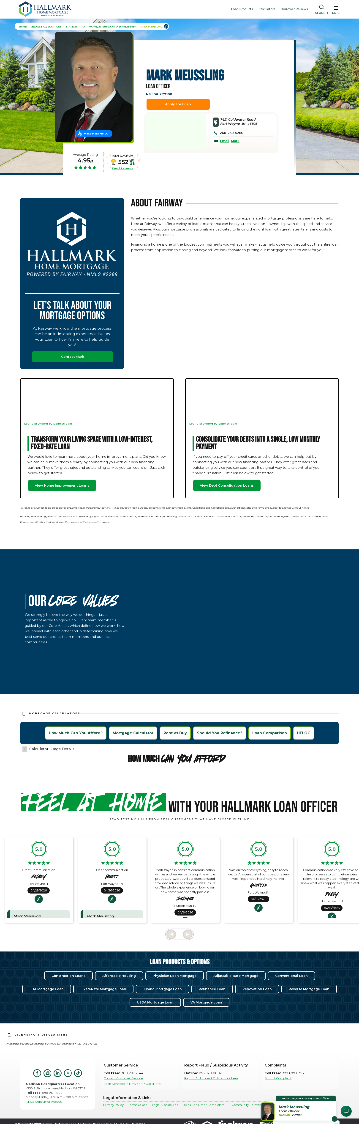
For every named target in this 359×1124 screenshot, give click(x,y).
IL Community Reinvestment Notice (255, 1105)
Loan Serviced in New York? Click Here (132, 1084)
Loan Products (242, 9)
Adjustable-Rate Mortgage (235, 976)
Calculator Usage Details (51, 749)
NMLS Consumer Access (44, 1101)
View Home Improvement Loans (62, 485)
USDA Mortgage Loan (155, 1002)
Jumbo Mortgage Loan (162, 989)
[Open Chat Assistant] (346, 1111)
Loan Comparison (269, 733)
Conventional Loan (291, 976)
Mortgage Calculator (133, 733)
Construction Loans (68, 976)
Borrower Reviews (294, 9)
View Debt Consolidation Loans (227, 485)
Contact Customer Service (123, 1078)
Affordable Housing (119, 976)
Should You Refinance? (219, 733)
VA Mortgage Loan (206, 1002)
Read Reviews (122, 168)
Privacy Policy (113, 1105)
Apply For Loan (178, 104)
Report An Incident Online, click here (211, 1078)
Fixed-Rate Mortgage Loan (103, 989)
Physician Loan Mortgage (174, 976)
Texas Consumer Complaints (203, 1105)
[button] (299, 1108)
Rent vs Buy (175, 733)
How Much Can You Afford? (76, 733)
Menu (336, 13)
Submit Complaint (278, 1078)
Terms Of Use (137, 1105)
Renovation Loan (257, 989)
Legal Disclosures (165, 1105)
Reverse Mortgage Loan (309, 989)
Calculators (266, 9)
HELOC (303, 733)
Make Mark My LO (96, 133)
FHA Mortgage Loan (47, 989)
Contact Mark (72, 357)
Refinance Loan (212, 989)
